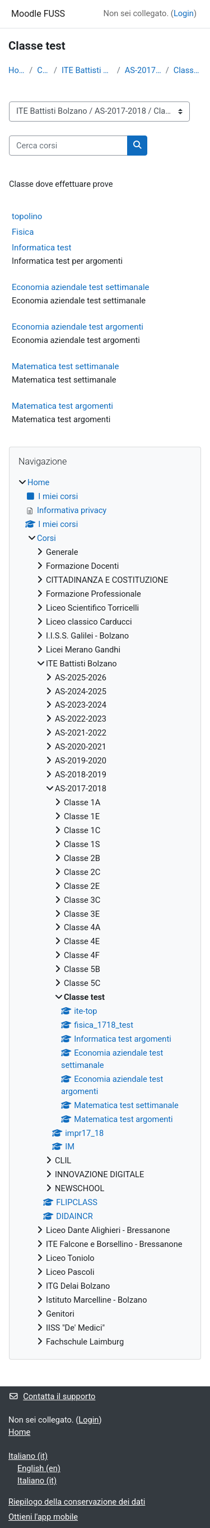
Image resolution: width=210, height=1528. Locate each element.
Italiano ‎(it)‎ (28, 1456)
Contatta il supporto (51, 1396)
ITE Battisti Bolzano (87, 70)
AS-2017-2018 (143, 70)
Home (16, 70)
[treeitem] (105, 912)
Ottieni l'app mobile (43, 1517)
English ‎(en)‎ (38, 1468)
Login (184, 13)
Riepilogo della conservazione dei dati (76, 1502)
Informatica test (41, 248)
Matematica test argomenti (62, 406)
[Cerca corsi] (68, 146)
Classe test (188, 70)
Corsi (43, 70)
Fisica (23, 232)
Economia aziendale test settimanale (81, 287)
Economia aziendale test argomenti (77, 327)
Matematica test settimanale (65, 366)
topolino (27, 216)
